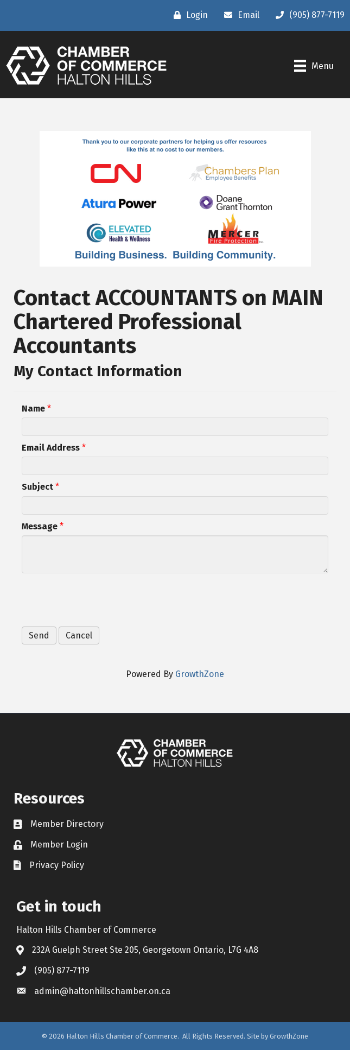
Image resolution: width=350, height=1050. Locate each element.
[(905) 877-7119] (307, 15)
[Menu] (314, 65)
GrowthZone (199, 674)
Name (33, 408)
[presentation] (104, 600)
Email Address (51, 447)
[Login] (188, 15)
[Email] (239, 15)
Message (40, 526)
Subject (37, 487)
